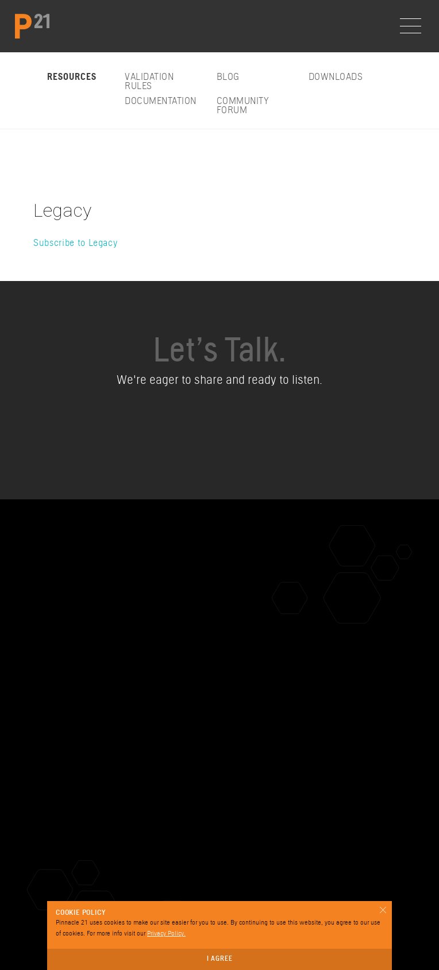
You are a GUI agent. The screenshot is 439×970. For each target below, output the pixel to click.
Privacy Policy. (166, 934)
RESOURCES (72, 77)
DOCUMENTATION (161, 101)
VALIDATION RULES (149, 82)
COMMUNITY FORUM (243, 106)
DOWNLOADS (336, 77)
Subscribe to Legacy (75, 243)
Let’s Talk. (219, 354)
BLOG (228, 77)
